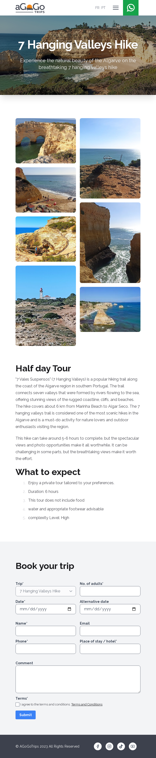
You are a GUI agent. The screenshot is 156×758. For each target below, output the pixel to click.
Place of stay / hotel (98, 641)
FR (97, 8)
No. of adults (91, 584)
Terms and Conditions (86, 704)
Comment (24, 663)
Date (20, 602)
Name (21, 623)
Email (85, 623)
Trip (20, 584)
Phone (22, 641)
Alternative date (94, 602)
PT (103, 8)
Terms (22, 698)
